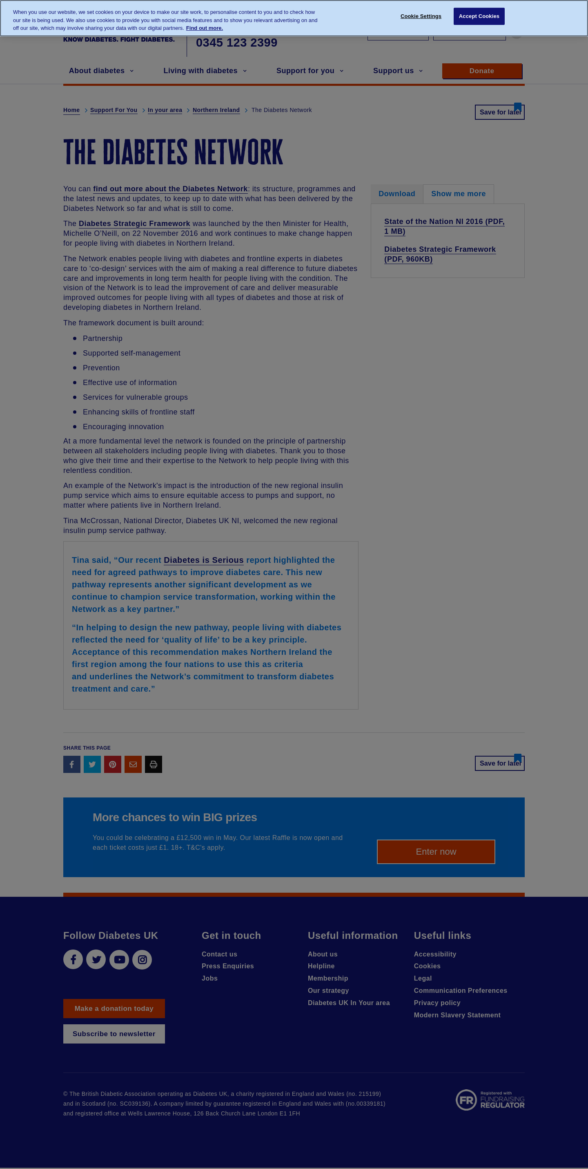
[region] (294, 18)
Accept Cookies (479, 17)
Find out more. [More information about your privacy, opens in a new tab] (204, 28)
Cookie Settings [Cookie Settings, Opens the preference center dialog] (421, 17)
